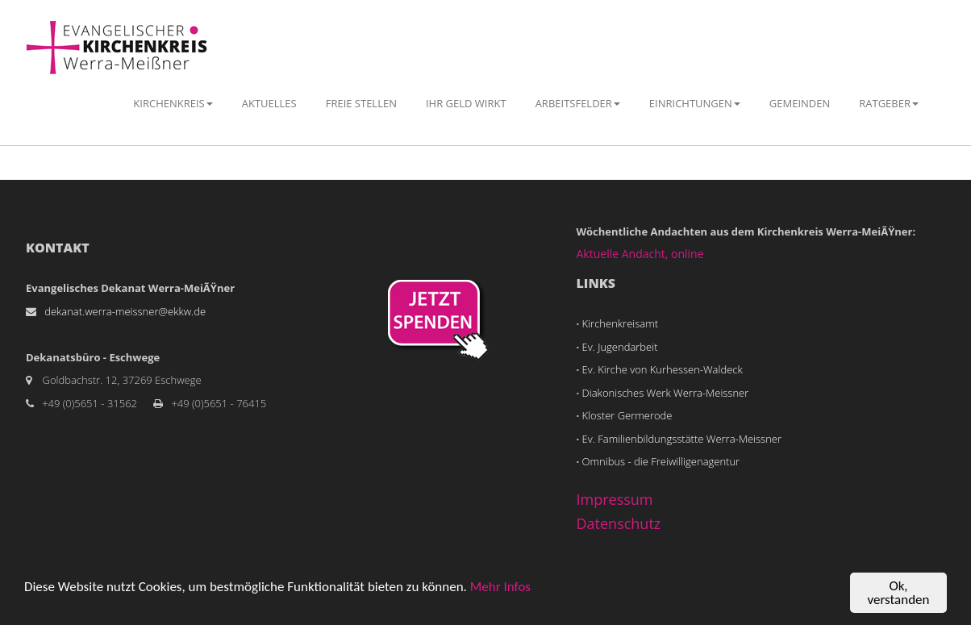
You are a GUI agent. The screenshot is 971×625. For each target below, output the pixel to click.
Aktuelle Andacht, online (640, 253)
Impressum (615, 499)
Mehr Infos (500, 586)
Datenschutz (619, 523)
